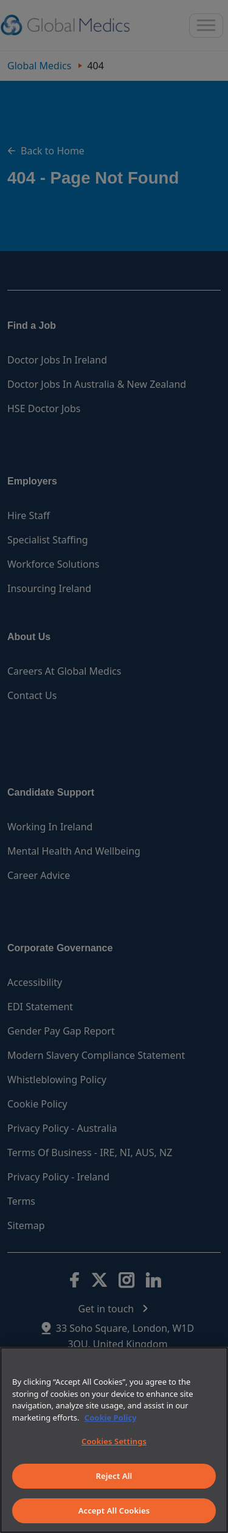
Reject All (114, 1475)
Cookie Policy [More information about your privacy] (111, 1417)
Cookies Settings (114, 1441)
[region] (114, 1440)
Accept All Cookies (114, 1510)
